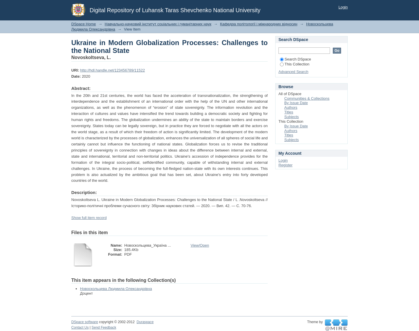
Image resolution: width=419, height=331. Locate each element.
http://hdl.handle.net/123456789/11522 (112, 70)
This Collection (294, 64)
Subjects (291, 117)
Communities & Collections (306, 98)
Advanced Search (293, 72)
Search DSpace (295, 59)
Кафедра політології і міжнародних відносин (258, 24)
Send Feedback (104, 327)
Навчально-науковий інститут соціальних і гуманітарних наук (158, 24)
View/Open (200, 245)
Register (285, 165)
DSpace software (84, 322)
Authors (290, 107)
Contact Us (80, 327)
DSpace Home (83, 24)
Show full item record (88, 218)
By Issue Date (296, 103)
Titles (288, 112)
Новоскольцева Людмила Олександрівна (116, 288)
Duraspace (144, 322)
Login (343, 7)
